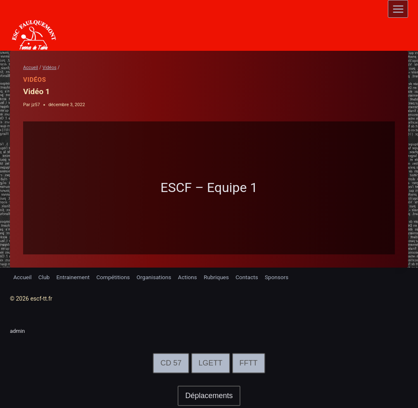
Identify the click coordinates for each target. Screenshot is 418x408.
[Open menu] (398, 9)
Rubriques (222, 276)
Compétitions (116, 276)
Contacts (254, 276)
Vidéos (34, 79)
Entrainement (75, 276)
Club (45, 276)
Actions (192, 276)
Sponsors (285, 276)
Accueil (22, 276)
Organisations (158, 276)
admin (18, 330)
